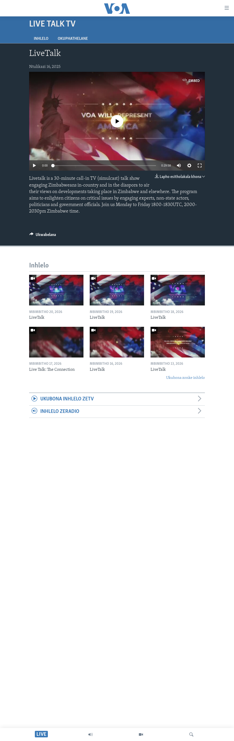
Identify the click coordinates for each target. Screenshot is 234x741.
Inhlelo (41, 39)
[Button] (42, 236)
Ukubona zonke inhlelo (185, 378)
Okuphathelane (73, 39)
